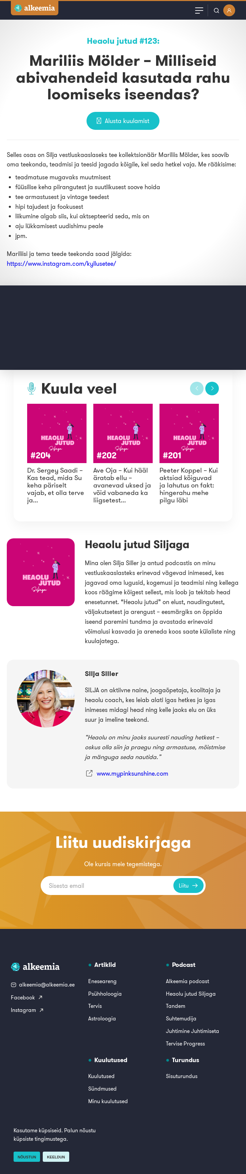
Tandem (175, 1005)
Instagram (27, 1010)
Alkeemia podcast (187, 981)
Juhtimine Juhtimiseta (192, 1031)
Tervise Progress (185, 1043)
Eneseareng (102, 981)
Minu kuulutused (108, 1101)
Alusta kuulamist (123, 121)
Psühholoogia (105, 993)
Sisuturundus (181, 1076)
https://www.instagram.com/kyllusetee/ (61, 263)
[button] (197, 388)
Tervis (95, 1005)
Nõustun (27, 1157)
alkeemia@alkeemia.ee (43, 984)
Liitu (188, 885)
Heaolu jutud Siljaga (191, 993)
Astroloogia (102, 1018)
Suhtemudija (181, 1018)
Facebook (27, 997)
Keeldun (56, 1157)
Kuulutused (101, 1076)
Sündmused (102, 1088)
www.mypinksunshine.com (132, 773)
